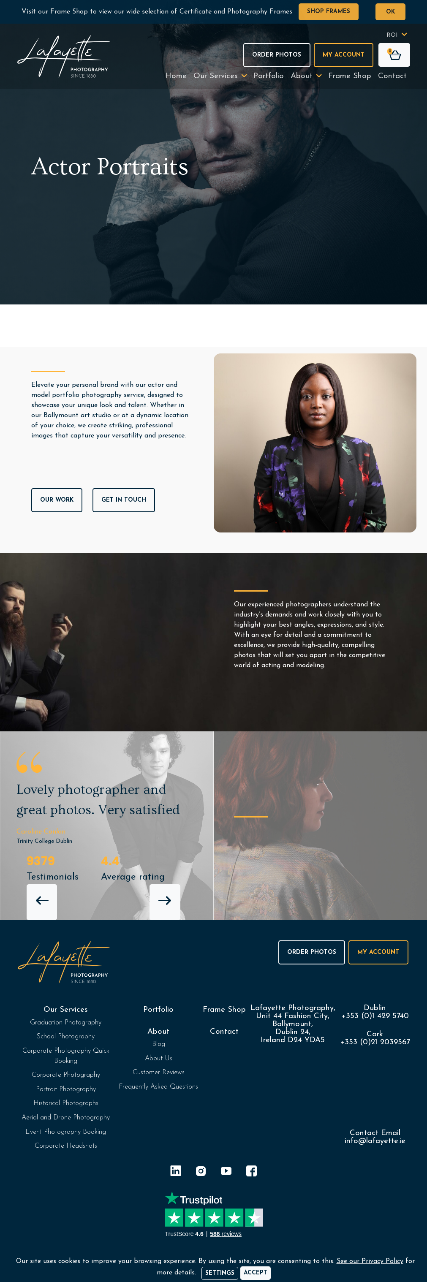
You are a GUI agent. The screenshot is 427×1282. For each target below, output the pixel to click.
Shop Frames (328, 11)
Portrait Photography (66, 1089)
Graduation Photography (65, 1022)
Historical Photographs (65, 1103)
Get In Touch (123, 500)
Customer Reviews (159, 1072)
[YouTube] (226, 1172)
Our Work (56, 500)
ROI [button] (392, 35)
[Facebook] (252, 1172)
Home (176, 76)
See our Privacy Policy (370, 1261)
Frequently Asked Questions (158, 1087)
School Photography (66, 1036)
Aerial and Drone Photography (66, 1117)
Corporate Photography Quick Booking (65, 1056)
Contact (392, 76)
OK (390, 12)
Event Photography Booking (65, 1132)
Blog (158, 1044)
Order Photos (276, 55)
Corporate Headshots (66, 1146)
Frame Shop (349, 76)
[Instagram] (201, 1172)
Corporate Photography (66, 1075)
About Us (158, 1058)
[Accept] (255, 1273)
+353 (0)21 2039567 (375, 1042)
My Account (343, 55)
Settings (219, 1273)
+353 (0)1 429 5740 (375, 1016)
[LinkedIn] (176, 1172)
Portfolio (268, 76)
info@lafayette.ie (375, 1141)
